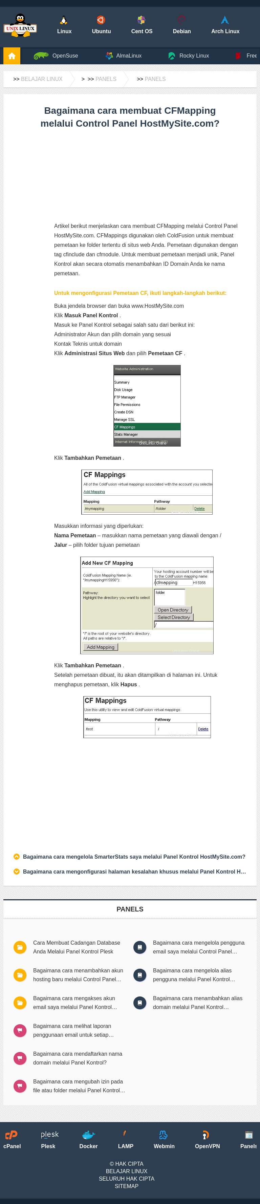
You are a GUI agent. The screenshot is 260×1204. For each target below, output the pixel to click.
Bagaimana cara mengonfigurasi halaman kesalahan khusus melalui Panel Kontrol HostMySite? (134, 872)
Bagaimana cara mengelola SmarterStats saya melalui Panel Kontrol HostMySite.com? (134, 857)
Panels (105, 79)
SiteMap (126, 1186)
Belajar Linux (42, 79)
